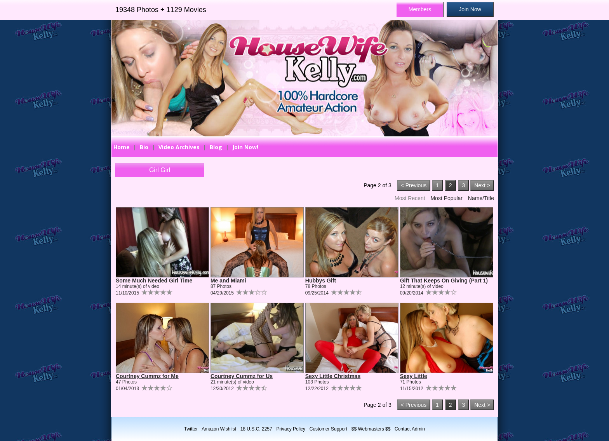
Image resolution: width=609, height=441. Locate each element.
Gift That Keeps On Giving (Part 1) (444, 280)
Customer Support (328, 429)
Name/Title (481, 198)
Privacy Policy (290, 429)
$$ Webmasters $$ (371, 429)
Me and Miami (228, 280)
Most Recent (410, 198)
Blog (216, 147)
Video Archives (179, 147)
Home (121, 147)
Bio (144, 147)
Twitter (191, 429)
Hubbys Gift (320, 280)
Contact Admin (410, 429)
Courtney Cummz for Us (242, 376)
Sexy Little (413, 376)
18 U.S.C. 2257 (256, 429)
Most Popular (446, 198)
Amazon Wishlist (219, 429)
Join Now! (245, 147)
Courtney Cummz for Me (147, 376)
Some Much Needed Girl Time (154, 280)
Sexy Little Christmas (332, 376)
